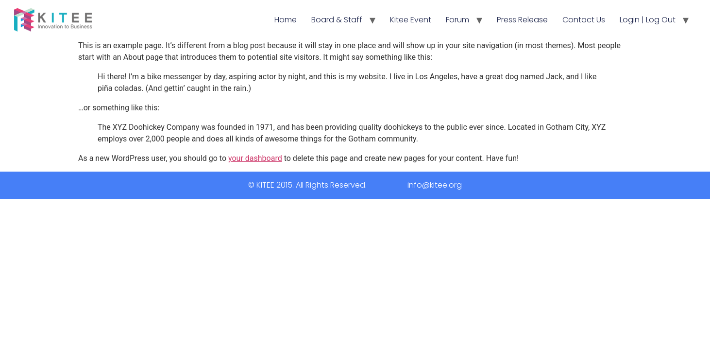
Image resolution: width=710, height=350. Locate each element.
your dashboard (255, 158)
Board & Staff (336, 19)
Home (285, 19)
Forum (457, 19)
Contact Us (583, 19)
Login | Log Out (648, 19)
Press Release (522, 19)
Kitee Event (410, 19)
